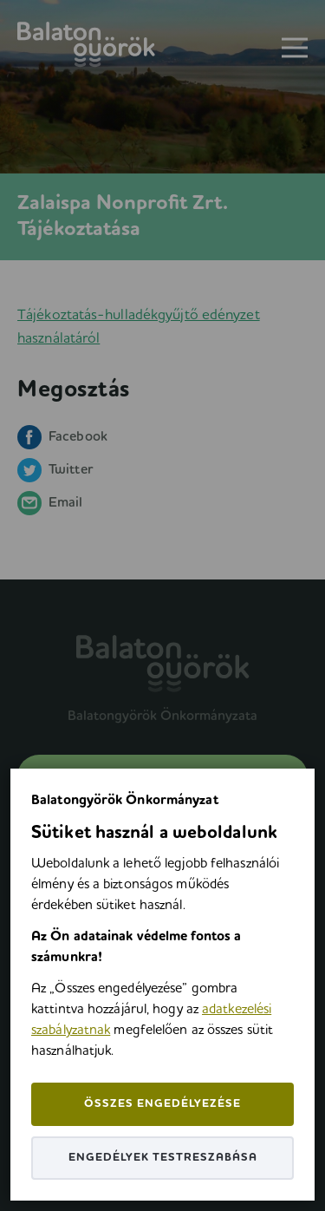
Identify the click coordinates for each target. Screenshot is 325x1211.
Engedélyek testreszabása (162, 1157)
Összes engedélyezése (162, 1104)
